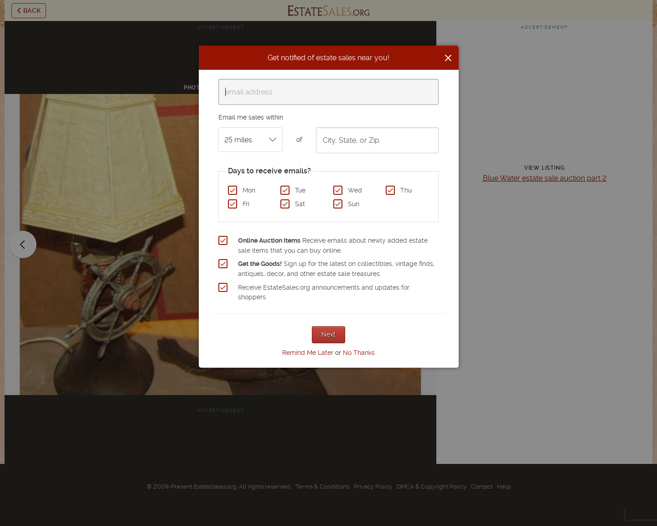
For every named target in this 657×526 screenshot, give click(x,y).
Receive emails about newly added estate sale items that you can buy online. (333, 245)
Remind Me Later (307, 352)
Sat (300, 204)
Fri (246, 204)
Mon (249, 190)
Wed (355, 190)
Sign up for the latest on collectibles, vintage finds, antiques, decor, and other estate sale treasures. (336, 268)
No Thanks (359, 352)
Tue (300, 190)
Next (328, 334)
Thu (406, 190)
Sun (353, 204)
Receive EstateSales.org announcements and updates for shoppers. (323, 292)
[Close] (448, 57)
